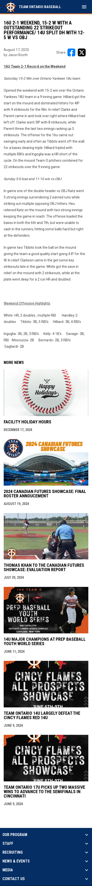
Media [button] (7, 870)
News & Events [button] (16, 861)
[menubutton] (84, 7)
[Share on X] (82, 52)
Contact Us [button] (13, 879)
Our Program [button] (14, 835)
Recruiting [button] (12, 852)
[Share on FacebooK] (71, 52)
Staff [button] (7, 844)
